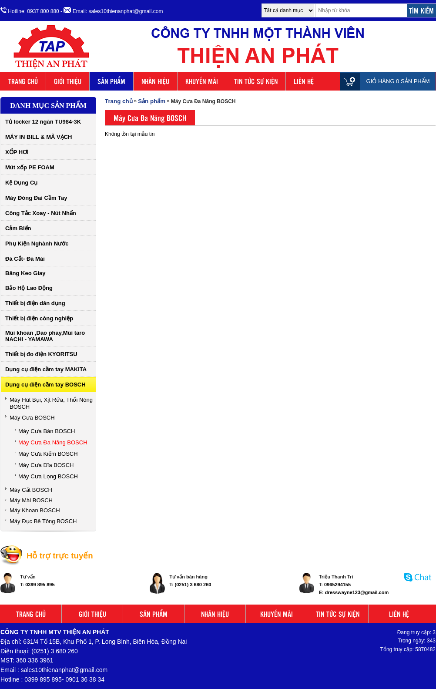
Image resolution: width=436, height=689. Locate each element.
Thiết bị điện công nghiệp (39, 318)
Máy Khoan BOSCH (35, 510)
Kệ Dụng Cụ (21, 182)
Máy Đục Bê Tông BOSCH (43, 521)
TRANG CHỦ (23, 81)
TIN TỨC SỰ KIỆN (256, 81)
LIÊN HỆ (304, 81)
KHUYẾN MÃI (201, 81)
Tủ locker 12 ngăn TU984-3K (43, 121)
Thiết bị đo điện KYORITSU (41, 354)
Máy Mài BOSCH (31, 500)
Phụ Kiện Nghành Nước (36, 243)
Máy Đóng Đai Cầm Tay (36, 198)
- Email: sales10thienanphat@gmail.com (111, 10)
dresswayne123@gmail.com (357, 592)
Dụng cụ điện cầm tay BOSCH (45, 384)
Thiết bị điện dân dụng (35, 303)
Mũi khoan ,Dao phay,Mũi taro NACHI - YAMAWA (45, 336)
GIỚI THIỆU (67, 81)
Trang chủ (119, 101)
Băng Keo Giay (25, 273)
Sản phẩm (151, 101)
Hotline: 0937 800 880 (29, 10)
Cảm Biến (18, 228)
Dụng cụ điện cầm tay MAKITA (46, 369)
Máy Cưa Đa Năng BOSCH (52, 442)
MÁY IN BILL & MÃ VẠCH (38, 137)
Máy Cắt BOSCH (31, 490)
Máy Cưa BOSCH (32, 417)
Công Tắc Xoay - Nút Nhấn (40, 213)
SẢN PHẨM (111, 81)
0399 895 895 (39, 584)
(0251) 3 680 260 (193, 584)
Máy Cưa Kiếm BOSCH (48, 453)
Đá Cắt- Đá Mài (25, 258)
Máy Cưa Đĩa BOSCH (46, 465)
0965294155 (337, 584)
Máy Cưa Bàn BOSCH (46, 431)
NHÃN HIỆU (155, 81)
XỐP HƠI (17, 152)
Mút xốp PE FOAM (29, 167)
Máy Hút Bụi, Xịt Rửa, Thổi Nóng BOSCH (51, 403)
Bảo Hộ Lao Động (29, 288)
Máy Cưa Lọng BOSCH (48, 476)
